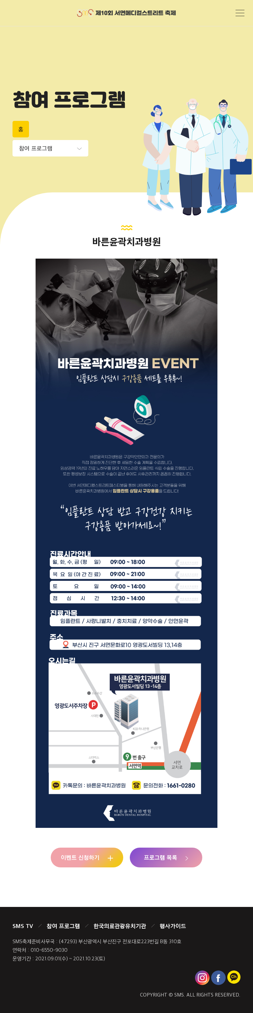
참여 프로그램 (63, 926)
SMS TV (23, 926)
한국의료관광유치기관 (120, 926)
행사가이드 (173, 926)
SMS (179, 995)
